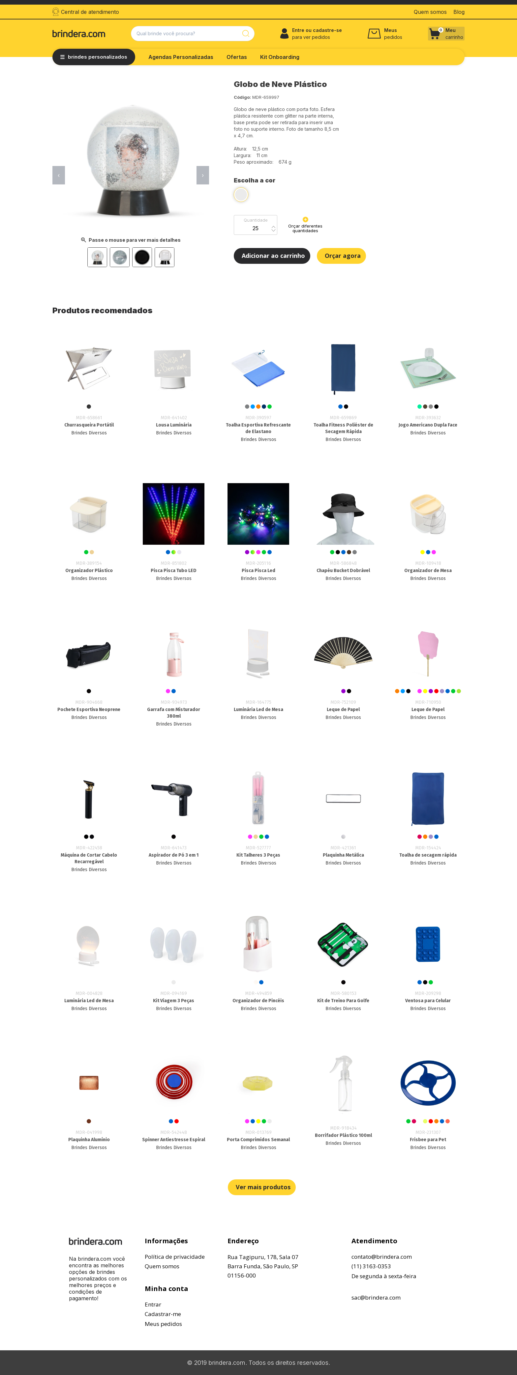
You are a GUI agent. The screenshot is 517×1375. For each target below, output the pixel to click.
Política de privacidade (175, 1256)
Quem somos (162, 1266)
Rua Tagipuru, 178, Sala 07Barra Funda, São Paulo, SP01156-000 (263, 1266)
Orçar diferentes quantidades (305, 225)
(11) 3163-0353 (371, 1266)
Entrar (153, 1304)
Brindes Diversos (89, 433)
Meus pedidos (163, 1324)
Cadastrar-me (163, 1314)
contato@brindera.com (381, 1256)
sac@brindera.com (376, 1297)
